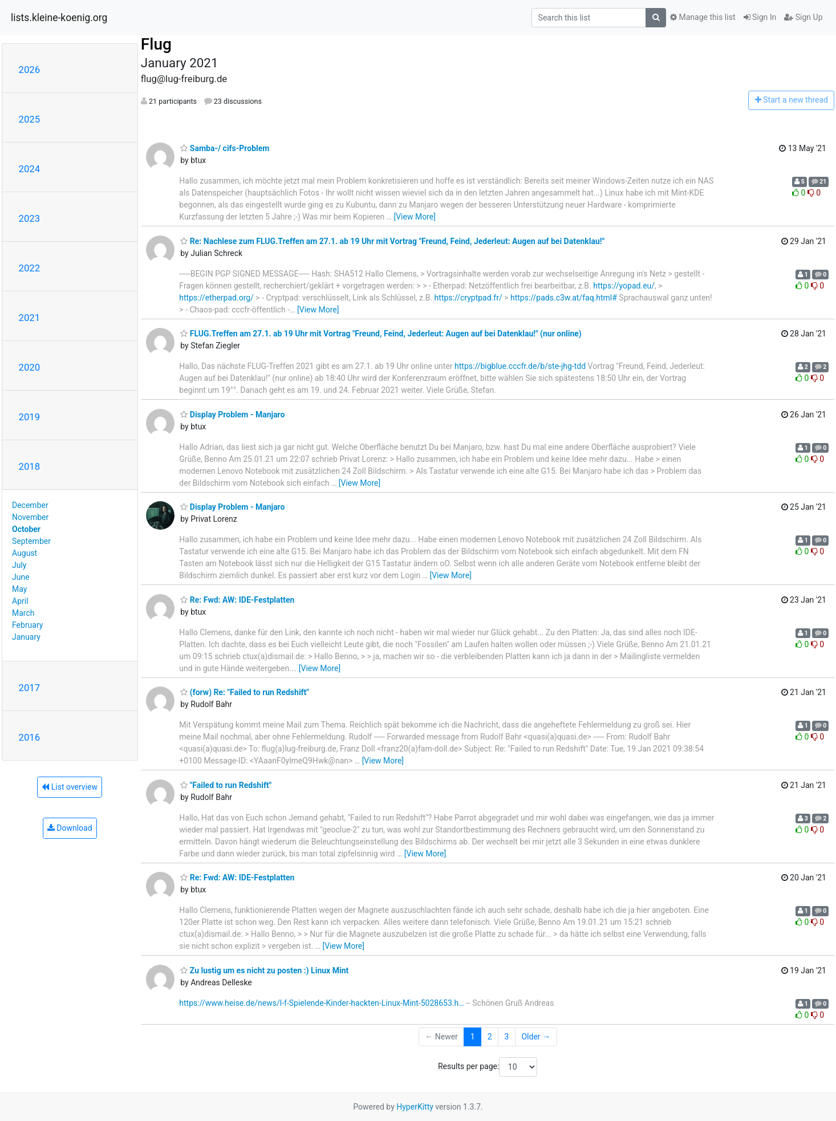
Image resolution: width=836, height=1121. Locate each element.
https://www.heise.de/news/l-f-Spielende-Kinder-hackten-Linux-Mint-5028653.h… (321, 1003)
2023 (29, 218)
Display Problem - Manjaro (232, 414)
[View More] (414, 216)
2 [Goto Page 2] (490, 1036)
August (24, 553)
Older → (535, 1036)
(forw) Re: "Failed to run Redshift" (244, 692)
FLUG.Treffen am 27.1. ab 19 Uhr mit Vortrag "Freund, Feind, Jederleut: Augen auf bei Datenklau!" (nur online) (380, 333)
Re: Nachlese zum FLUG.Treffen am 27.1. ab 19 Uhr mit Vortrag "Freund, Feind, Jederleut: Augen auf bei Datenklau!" (392, 241)
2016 (29, 737)
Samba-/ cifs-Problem (224, 148)
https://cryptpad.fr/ (468, 297)
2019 (29, 417)
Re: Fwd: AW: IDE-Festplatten (237, 599)
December (30, 505)
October (26, 529)
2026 (29, 69)
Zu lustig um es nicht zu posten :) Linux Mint (264, 970)
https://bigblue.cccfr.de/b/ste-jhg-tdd (520, 366)
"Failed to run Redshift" (225, 785)
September (31, 541)
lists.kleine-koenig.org (59, 17)
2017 (29, 687)
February (27, 624)
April (20, 601)
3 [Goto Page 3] (507, 1036)
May (19, 589)
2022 (29, 268)
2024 (29, 168)
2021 (29, 317)
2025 (29, 119)
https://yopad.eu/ (624, 285)
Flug (156, 44)
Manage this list (702, 17)
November (30, 517)
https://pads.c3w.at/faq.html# (563, 297)
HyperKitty (414, 1106)
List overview (70, 786)
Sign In (760, 17)
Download (69, 827)
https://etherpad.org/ (216, 297)
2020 (29, 367)
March (23, 613)
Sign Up (803, 17)
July (19, 565)
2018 (29, 466)
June (21, 577)
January (26, 636)
